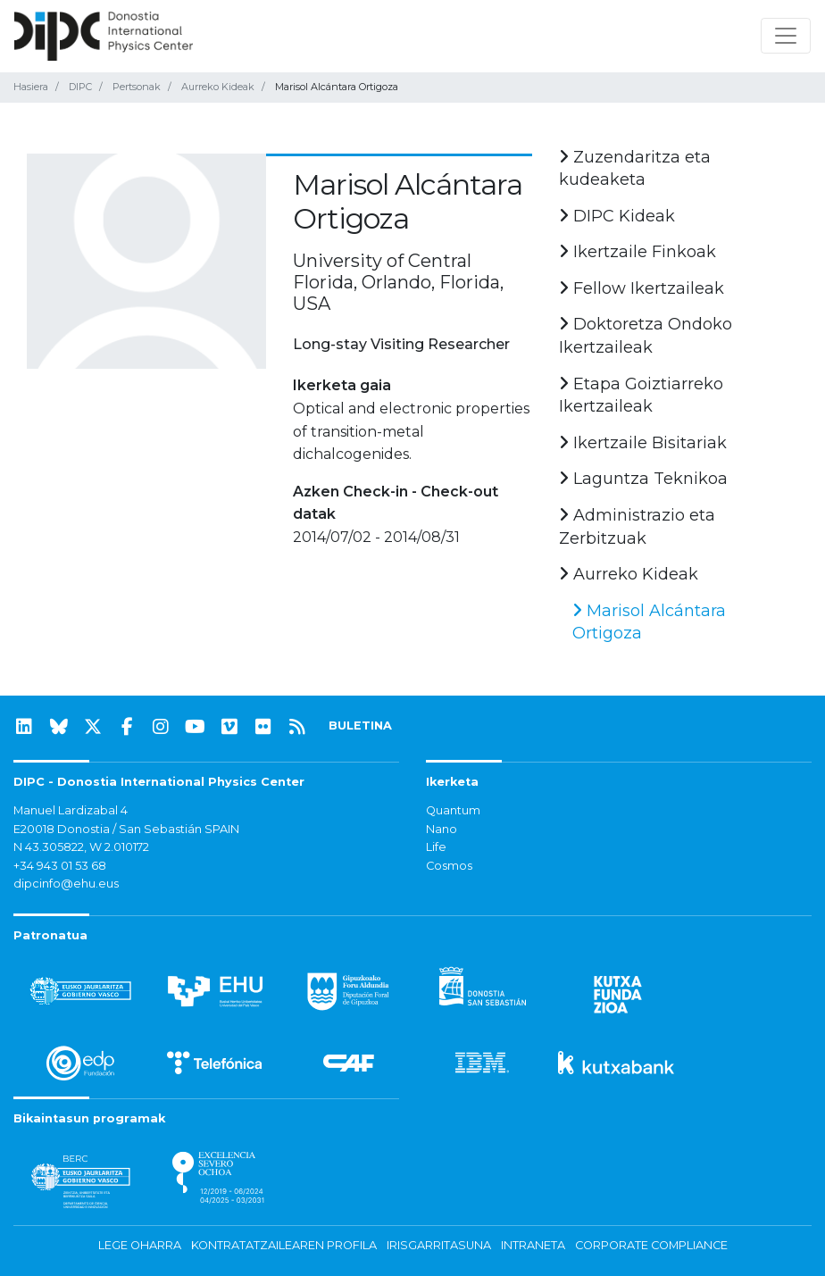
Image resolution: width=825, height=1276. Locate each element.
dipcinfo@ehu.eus (66, 883)
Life (436, 847)
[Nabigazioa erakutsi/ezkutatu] (786, 36)
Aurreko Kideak (217, 86)
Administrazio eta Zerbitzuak (637, 526)
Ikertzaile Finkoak (637, 252)
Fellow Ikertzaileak (641, 288)
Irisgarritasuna (439, 1245)
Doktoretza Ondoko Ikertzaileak (645, 335)
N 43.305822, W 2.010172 (81, 847)
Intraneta (533, 1245)
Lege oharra (139, 1245)
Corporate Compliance (651, 1245)
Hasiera (30, 86)
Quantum (453, 810)
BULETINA (360, 725)
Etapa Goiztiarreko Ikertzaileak (641, 395)
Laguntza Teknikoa (643, 478)
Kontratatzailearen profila (284, 1245)
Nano (441, 829)
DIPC (80, 86)
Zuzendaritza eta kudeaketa (635, 168)
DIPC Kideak (617, 216)
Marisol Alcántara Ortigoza (649, 622)
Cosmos (449, 865)
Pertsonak (136, 86)
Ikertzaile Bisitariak (643, 443)
